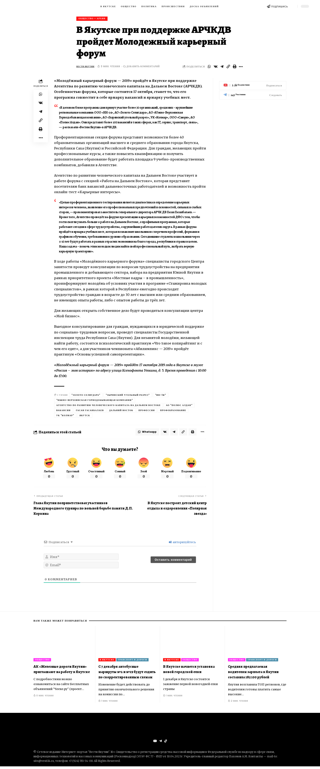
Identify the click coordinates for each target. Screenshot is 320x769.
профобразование (173, 411)
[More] (241, 68)
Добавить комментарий (145, 67)
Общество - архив (94, 19)
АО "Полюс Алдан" (179, 406)
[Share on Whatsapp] (209, 68)
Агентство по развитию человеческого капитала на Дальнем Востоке (108, 406)
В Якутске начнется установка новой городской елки (189, 671)
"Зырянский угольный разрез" (128, 396)
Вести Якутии (86, 67)
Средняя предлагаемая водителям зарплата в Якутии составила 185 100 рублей (253, 674)
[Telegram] (252, 93)
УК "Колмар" (65, 416)
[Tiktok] (165, 743)
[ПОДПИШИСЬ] (268, 6)
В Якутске (107, 661)
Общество (42, 661)
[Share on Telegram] (222, 68)
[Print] (234, 68)
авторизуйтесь (182, 544)
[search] (292, 6)
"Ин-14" (160, 396)
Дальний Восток (121, 411)
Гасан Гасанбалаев (90, 411)
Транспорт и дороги (132, 661)
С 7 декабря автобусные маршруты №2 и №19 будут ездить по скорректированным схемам (127, 674)
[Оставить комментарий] (173, 562)
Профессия (147, 411)
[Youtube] (252, 83)
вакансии (63, 411)
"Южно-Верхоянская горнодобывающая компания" (94, 401)
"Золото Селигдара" (85, 396)
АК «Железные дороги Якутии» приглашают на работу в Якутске (61, 671)
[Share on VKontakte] (215, 68)
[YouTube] (155, 743)
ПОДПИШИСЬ (279, 6)
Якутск (84, 416)
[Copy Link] (228, 68)
